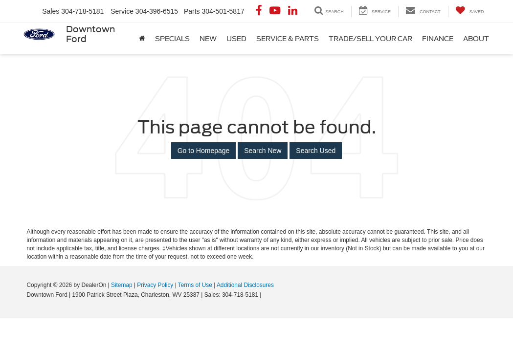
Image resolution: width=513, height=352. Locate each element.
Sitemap (122, 285)
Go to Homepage (204, 150)
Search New (262, 150)
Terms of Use (195, 285)
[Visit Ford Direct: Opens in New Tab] (266, 294)
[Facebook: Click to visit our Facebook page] (259, 11)
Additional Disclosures (245, 285)
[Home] (142, 38)
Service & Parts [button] (287, 39)
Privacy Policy (155, 285)
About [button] (476, 39)
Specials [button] (172, 39)
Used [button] (236, 39)
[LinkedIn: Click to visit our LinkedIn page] (292, 11)
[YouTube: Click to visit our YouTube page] (274, 11)
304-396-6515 (156, 11)
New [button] (208, 39)
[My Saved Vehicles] (469, 11)
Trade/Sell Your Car (370, 39)
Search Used (315, 150)
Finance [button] (437, 39)
